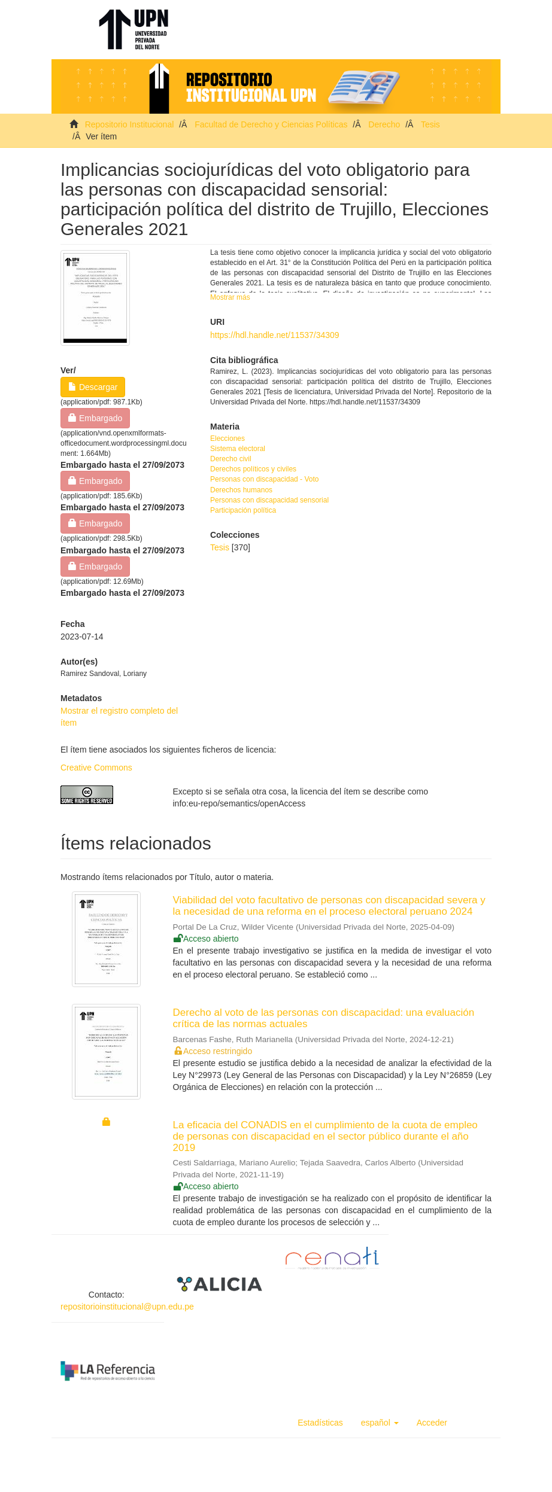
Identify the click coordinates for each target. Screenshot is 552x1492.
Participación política (243, 510)
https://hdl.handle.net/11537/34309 (274, 335)
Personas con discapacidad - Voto (264, 479)
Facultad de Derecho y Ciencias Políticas (271, 124)
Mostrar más (230, 297)
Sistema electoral (237, 448)
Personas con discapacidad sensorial (269, 500)
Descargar (92, 387)
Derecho (384, 124)
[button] (380, 1423)
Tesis (430, 124)
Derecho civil (230, 459)
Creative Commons (96, 767)
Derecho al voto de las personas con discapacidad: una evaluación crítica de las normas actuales (324, 1018)
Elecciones (227, 438)
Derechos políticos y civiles (253, 469)
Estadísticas (320, 1422)
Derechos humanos (241, 490)
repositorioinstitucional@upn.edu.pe (127, 1306)
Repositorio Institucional (129, 124)
